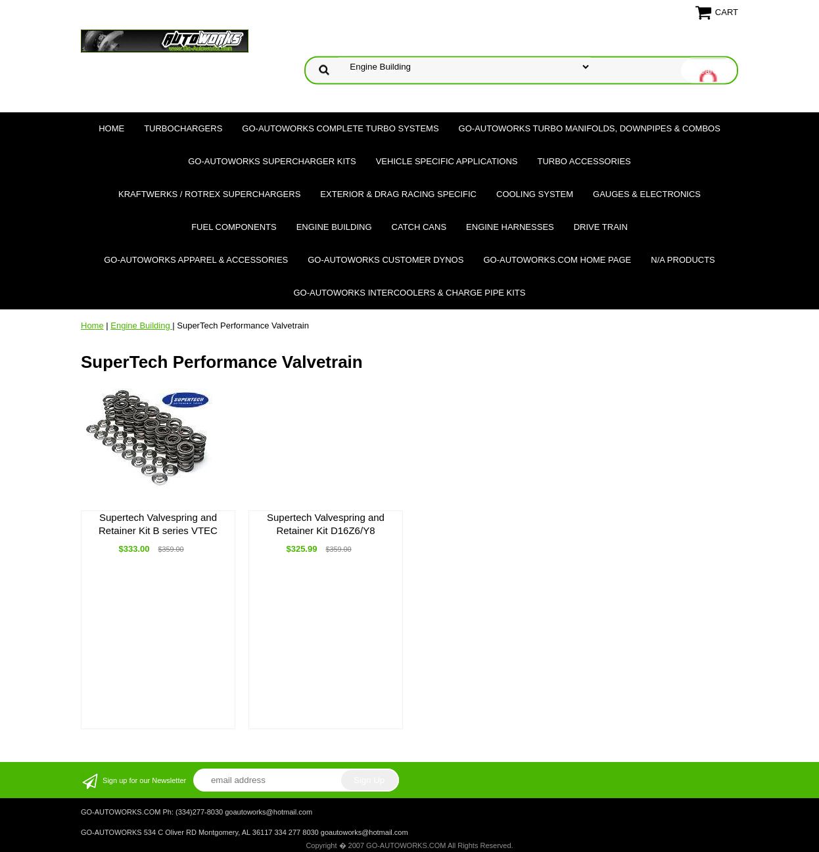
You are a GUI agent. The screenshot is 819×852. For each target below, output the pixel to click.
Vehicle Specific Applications (447, 161)
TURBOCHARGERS (183, 128)
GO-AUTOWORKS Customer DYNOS (385, 260)
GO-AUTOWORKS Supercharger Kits (272, 161)
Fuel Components (234, 227)
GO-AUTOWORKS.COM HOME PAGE (557, 260)
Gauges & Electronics (647, 194)
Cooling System (534, 194)
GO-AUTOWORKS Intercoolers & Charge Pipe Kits (410, 293)
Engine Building (334, 227)
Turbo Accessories (583, 161)
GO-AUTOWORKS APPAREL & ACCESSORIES (196, 260)
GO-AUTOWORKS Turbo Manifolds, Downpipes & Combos (589, 128)
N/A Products (683, 260)
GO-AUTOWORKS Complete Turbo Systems (340, 128)
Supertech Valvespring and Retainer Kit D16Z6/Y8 (326, 524)
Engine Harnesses (510, 227)
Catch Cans (419, 227)
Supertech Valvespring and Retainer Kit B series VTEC (158, 524)
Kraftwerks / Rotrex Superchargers (209, 194)
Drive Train (601, 227)
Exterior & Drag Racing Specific (398, 194)
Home (111, 128)
